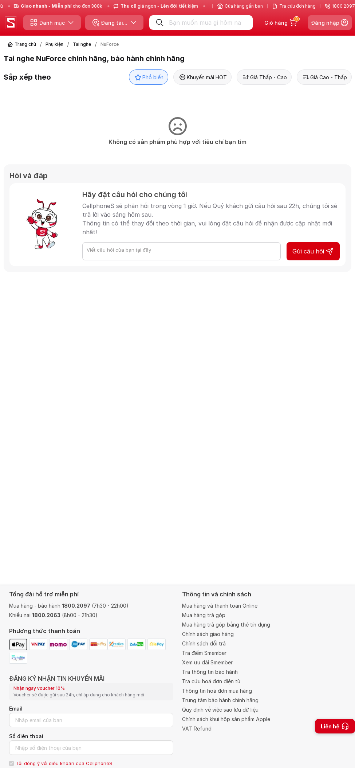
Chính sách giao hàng (208, 634)
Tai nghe (82, 44)
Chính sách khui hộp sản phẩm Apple (226, 719)
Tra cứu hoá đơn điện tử (211, 681)
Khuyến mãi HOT (202, 77)
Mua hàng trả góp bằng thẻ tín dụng (226, 624)
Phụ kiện (54, 44)
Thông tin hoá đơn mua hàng (217, 691)
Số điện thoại (26, 736)
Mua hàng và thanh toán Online (219, 606)
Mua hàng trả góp (203, 615)
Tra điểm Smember (204, 653)
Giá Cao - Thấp (324, 77)
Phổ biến (148, 77)
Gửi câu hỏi (313, 251)
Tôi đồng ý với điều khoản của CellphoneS (64, 763)
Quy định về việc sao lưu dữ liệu (220, 710)
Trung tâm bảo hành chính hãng (220, 700)
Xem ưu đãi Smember (207, 662)
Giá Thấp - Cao (264, 77)
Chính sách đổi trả (204, 643)
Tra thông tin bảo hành (210, 672)
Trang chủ (25, 44)
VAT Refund (197, 728)
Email (16, 708)
